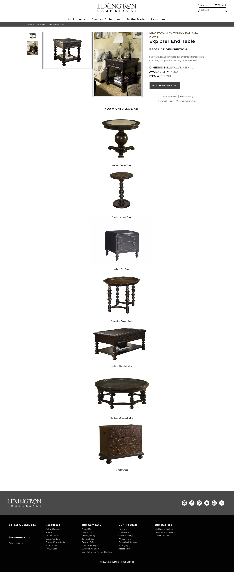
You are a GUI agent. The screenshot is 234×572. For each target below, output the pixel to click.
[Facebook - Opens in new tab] (191, 503)
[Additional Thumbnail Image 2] (32, 48)
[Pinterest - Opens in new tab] (199, 503)
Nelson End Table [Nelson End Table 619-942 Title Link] (121, 269)
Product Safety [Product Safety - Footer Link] (89, 542)
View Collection (165, 101)
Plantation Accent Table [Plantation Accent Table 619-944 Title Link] (122, 321)
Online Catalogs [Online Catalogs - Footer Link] (53, 529)
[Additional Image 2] (118, 64)
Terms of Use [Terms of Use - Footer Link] (88, 539)
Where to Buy (186, 96)
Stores (202, 4)
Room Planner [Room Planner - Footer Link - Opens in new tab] (52, 545)
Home (29, 24)
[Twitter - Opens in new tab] (221, 503)
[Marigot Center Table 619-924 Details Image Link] (121, 161)
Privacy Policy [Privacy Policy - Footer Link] (88, 535)
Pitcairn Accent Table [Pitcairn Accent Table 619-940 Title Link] (121, 217)
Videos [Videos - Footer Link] (49, 532)
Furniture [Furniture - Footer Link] (122, 529)
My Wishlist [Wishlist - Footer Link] (51, 548)
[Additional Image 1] (67, 50)
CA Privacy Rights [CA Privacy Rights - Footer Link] (90, 545)
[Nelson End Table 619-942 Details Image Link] (121, 265)
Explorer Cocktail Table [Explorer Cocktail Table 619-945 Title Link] (121, 366)
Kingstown (40, 24)
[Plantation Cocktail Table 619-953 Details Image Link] (121, 413)
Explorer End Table (56, 24)
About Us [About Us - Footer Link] (86, 529)
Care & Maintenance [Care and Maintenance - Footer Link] (127, 542)
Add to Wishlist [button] (166, 85)
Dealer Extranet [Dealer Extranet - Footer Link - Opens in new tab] (162, 535)
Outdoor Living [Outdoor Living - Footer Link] (125, 535)
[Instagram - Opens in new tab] (184, 503)
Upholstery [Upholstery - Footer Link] (123, 532)
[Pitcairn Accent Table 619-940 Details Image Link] (121, 213)
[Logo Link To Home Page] (116, 11)
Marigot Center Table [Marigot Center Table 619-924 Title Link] (121, 165)
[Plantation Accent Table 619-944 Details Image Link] (121, 317)
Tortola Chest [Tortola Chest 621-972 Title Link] (121, 469)
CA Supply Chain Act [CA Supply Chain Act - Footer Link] (91, 548)
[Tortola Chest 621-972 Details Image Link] (121, 465)
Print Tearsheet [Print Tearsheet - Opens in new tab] (170, 96)
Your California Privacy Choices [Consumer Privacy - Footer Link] (97, 552)
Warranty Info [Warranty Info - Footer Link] (124, 539)
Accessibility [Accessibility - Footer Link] (124, 548)
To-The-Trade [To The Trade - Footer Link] (52, 535)
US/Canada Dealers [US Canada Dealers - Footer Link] (164, 529)
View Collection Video (187, 101)
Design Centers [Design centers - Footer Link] (53, 539)
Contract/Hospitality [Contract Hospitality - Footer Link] (55, 542)
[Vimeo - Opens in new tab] (206, 503)
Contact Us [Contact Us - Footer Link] (87, 532)
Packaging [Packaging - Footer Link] (123, 545)
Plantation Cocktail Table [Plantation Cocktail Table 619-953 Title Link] (121, 418)
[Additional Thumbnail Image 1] (32, 36)
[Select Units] (16, 543)
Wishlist (220, 4)
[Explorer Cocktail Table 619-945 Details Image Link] (121, 362)
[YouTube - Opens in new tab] (214, 503)
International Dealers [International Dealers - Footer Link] (165, 532)
